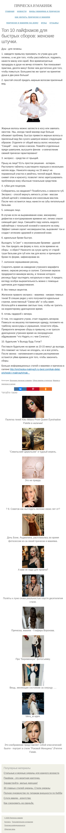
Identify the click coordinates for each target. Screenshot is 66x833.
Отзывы (54, 23)
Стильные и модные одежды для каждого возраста (31, 773)
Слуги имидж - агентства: (17, 798)
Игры (44, 23)
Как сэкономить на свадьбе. (19, 803)
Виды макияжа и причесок (44, 11)
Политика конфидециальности (14, 825)
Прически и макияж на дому (22, 23)
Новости (21, 11)
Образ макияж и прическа (42, 380)
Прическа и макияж (33, 6)
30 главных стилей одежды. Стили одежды (27, 788)
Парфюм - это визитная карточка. (22, 778)
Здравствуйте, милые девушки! (21, 783)
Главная (9, 11)
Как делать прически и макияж (32, 17)
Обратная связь (9, 829)
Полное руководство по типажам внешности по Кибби (33, 793)
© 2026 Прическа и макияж (13, 818)
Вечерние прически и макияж (21, 380)
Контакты (7, 822)
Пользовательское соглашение (22, 822)
